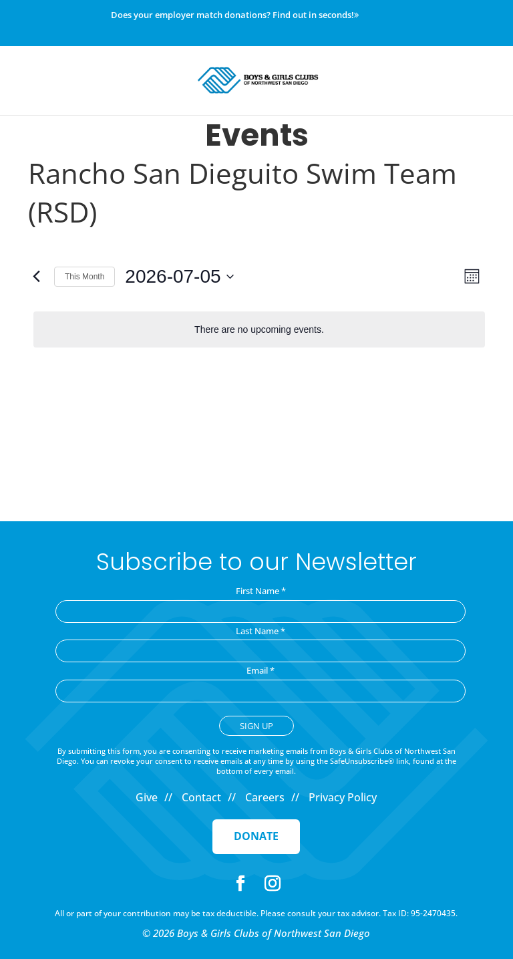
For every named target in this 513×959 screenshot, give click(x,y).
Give (147, 797)
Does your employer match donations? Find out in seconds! (235, 15)
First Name (261, 591)
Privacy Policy (343, 797)
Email (260, 670)
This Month (84, 276)
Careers (265, 797)
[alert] (259, 329)
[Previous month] (36, 277)
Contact (201, 797)
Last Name (260, 631)
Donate (256, 836)
